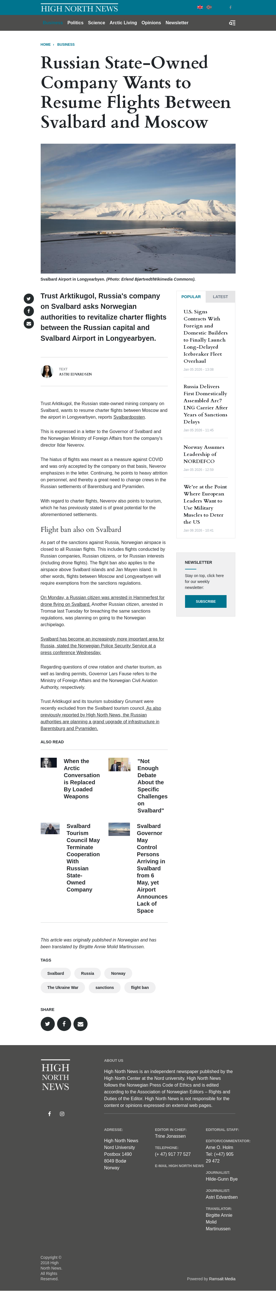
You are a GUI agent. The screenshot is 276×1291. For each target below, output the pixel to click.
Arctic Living (123, 22)
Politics (76, 22)
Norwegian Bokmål (209, 7)
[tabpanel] (206, 420)
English (200, 7)
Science (96, 22)
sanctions (104, 987)
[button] (29, 299)
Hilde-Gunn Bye (222, 1179)
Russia (87, 973)
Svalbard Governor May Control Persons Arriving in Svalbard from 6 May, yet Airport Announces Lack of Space (152, 868)
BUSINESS (66, 45)
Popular (191, 296)
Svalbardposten (129, 417)
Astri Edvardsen (75, 374)
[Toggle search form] (232, 23)
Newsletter (177, 22)
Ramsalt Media (222, 1279)
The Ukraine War (63, 987)
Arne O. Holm (219, 1147)
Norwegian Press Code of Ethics (159, 1085)
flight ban (140, 987)
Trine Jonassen (170, 1136)
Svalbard (55, 973)
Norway (118, 973)
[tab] (191, 297)
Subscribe (206, 602)
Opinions (151, 22)
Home (46, 45)
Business (53, 22)
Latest (220, 296)
